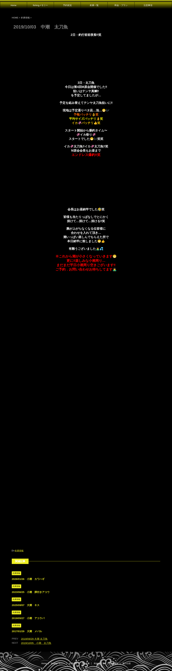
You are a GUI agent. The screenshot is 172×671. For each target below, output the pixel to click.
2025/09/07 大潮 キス (25, 580)
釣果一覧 (94, 5)
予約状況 (67, 5)
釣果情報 (19, 525)
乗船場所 (114, 638)
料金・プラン (121, 5)
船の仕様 (127, 638)
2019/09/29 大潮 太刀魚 (34, 613)
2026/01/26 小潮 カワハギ (28, 553)
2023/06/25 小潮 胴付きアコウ (31, 566)
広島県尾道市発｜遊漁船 (86, 652)
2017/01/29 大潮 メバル (27, 606)
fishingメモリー (40, 5)
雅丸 (86, 646)
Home (13, 5)
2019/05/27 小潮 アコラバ (28, 593)
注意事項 (148, 5)
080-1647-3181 (86, 658)
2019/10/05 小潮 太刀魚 (36, 617)
